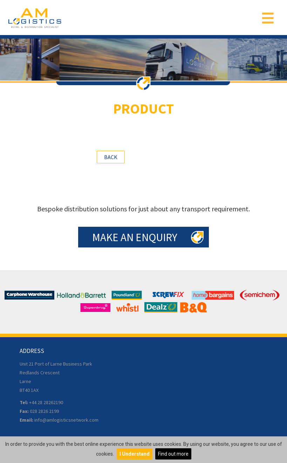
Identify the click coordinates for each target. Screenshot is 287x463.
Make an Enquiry (134, 237)
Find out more (173, 454)
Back (110, 157)
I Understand (134, 454)
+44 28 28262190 (46, 402)
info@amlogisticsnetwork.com (66, 420)
